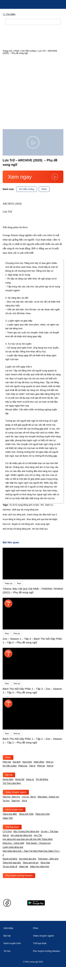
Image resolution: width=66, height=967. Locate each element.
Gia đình (17, 762)
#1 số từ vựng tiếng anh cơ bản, (25, 505)
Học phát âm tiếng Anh (21, 835)
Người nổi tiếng (10, 859)
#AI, (42, 505)
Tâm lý (32, 766)
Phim (16, 51)
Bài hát (8, 775)
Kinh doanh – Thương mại (38, 843)
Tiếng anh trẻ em (31, 862)
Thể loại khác (12, 827)
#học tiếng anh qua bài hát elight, (42, 519)
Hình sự (49, 762)
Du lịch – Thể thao (49, 831)
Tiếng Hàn (45, 862)
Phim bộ (41, 766)
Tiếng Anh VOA (42, 814)
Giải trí (6, 835)
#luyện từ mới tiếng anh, (23, 524)
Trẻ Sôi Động (42, 779)
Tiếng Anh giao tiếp (12, 862)
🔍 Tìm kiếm (9, 14)
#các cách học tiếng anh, (14, 514)
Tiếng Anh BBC (10, 814)
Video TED (8, 818)
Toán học (15, 800)
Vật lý (24, 800)
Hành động (39, 762)
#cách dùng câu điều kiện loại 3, (42, 514)
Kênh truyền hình (14, 809)
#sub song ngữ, (42, 524)
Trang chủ (7, 51)
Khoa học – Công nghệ (13, 843)
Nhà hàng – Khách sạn (48, 797)
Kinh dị (50, 766)
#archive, (7, 509)
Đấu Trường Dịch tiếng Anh (26, 831)
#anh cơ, (49, 505)
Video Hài (23, 866)
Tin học (6, 800)
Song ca (30, 779)
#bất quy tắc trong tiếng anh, (25, 509)
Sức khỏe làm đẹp (27, 859)
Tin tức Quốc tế (10, 866)
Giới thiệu (8, 928)
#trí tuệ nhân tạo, (40, 529)
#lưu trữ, (7, 524)
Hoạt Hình (27, 762)
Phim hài (7, 762)
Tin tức (7, 951)
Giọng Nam (8, 779)
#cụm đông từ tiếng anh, (14, 519)
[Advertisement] (33, 91)
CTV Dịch (7, 831)
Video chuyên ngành (15, 792)
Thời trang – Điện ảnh (48, 859)
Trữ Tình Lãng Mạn (12, 783)
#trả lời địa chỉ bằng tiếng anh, (17, 529)
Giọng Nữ (19, 779)
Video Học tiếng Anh (39, 866)
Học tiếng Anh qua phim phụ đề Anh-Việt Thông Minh (28, 839)
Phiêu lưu (22, 766)
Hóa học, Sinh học (11, 797)
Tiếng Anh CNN (26, 814)
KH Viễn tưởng (29, 51)
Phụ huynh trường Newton (19, 875)
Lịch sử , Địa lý (29, 797)
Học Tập (38, 835)
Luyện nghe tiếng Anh (13, 847)
